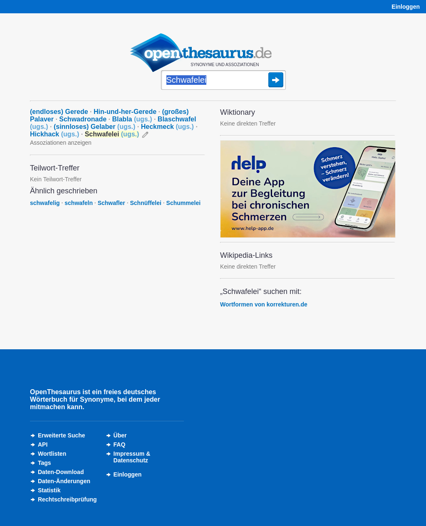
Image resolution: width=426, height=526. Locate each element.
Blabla (132, 119)
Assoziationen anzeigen (61, 142)
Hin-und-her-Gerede (125, 111)
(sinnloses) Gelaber (94, 126)
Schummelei (183, 203)
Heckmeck (167, 126)
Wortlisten (52, 453)
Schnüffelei (145, 203)
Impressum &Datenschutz (132, 457)
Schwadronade (82, 119)
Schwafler (111, 203)
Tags (44, 462)
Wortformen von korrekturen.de (263, 304)
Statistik (49, 490)
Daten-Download (61, 472)
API (42, 444)
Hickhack (54, 134)
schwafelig (45, 203)
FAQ (120, 444)
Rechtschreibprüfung (67, 499)
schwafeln (78, 203)
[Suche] (223, 80)
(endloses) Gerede (59, 111)
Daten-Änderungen (64, 481)
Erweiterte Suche (61, 435)
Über (120, 435)
